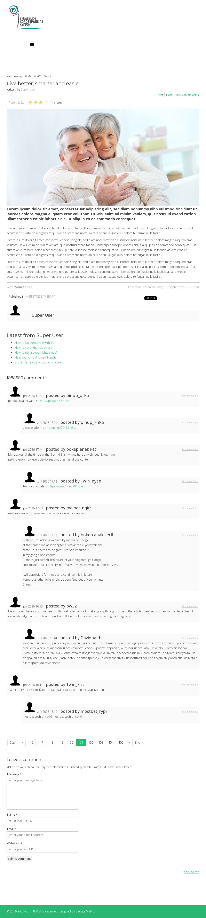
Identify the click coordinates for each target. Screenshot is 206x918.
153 (100, 742)
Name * (12, 814)
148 (50, 742)
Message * (14, 774)
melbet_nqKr (78, 508)
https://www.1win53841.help (66, 486)
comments (187, 95)
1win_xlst (75, 684)
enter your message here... (42, 793)
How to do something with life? (35, 343)
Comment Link (190, 395)
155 (121, 742)
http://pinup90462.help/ (60, 428)
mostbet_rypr (94, 711)
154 (111, 742)
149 (60, 742)
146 (30, 742)
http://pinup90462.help (55, 401)
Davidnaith (91, 638)
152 (90, 742)
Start (13, 742)
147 (40, 742)
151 (80, 742)
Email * (12, 829)
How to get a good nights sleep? (36, 352)
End (137, 742)
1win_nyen (91, 481)
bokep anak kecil (82, 449)
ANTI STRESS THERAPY (40, 296)
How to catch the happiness (33, 348)
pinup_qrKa (77, 395)
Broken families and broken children (39, 362)
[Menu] (32, 44)
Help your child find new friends (35, 357)
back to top (191, 872)
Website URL (15, 843)
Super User (28, 89)
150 (70, 742)
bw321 (72, 606)
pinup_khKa (92, 422)
